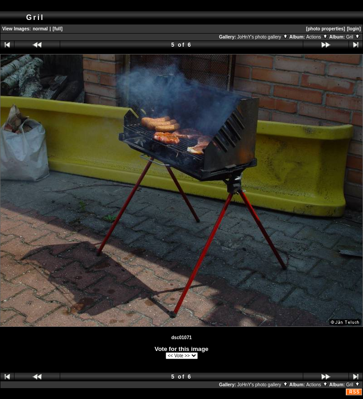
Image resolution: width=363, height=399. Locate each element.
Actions (317, 36)
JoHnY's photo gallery (262, 36)
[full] (57, 28)
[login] (354, 28)
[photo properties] (325, 28)
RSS (354, 391)
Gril (353, 36)
